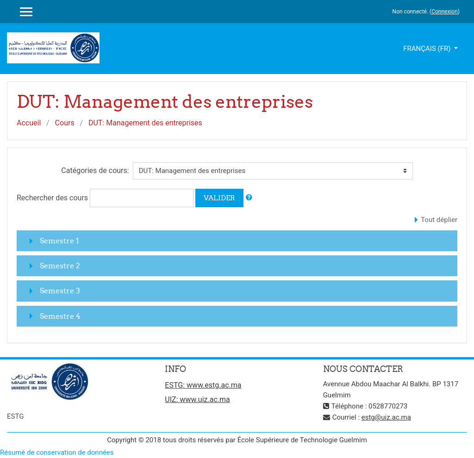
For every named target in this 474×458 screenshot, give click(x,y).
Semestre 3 (60, 290)
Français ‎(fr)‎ (427, 48)
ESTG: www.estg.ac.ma (203, 385)
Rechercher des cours (52, 197)
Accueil (29, 122)
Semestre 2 (60, 265)
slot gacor (122, 47)
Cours (65, 122)
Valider (219, 197)
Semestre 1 (59, 240)
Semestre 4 (60, 316)
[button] (249, 198)
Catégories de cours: (95, 170)
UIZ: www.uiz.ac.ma (197, 399)
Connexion (444, 11)
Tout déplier (439, 220)
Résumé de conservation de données (57, 452)
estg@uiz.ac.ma (386, 417)
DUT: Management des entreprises (145, 122)
